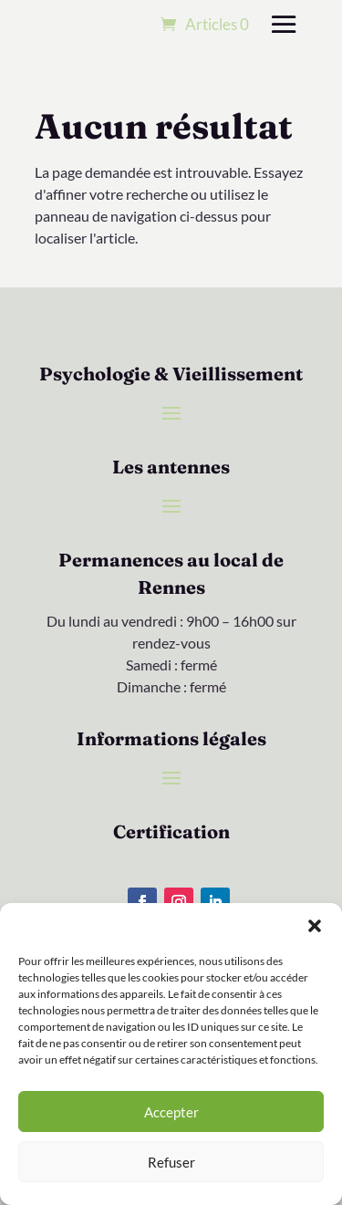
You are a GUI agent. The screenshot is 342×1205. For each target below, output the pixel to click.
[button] (315, 926)
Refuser (171, 1162)
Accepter (171, 1112)
